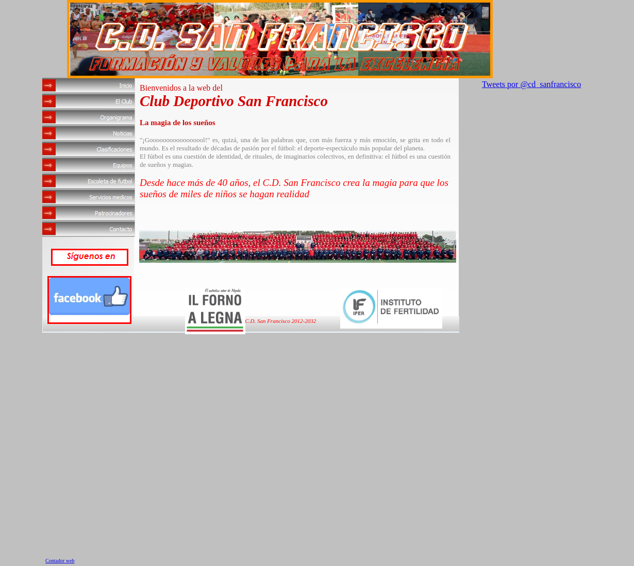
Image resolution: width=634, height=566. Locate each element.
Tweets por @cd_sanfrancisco (531, 84)
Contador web (59, 560)
